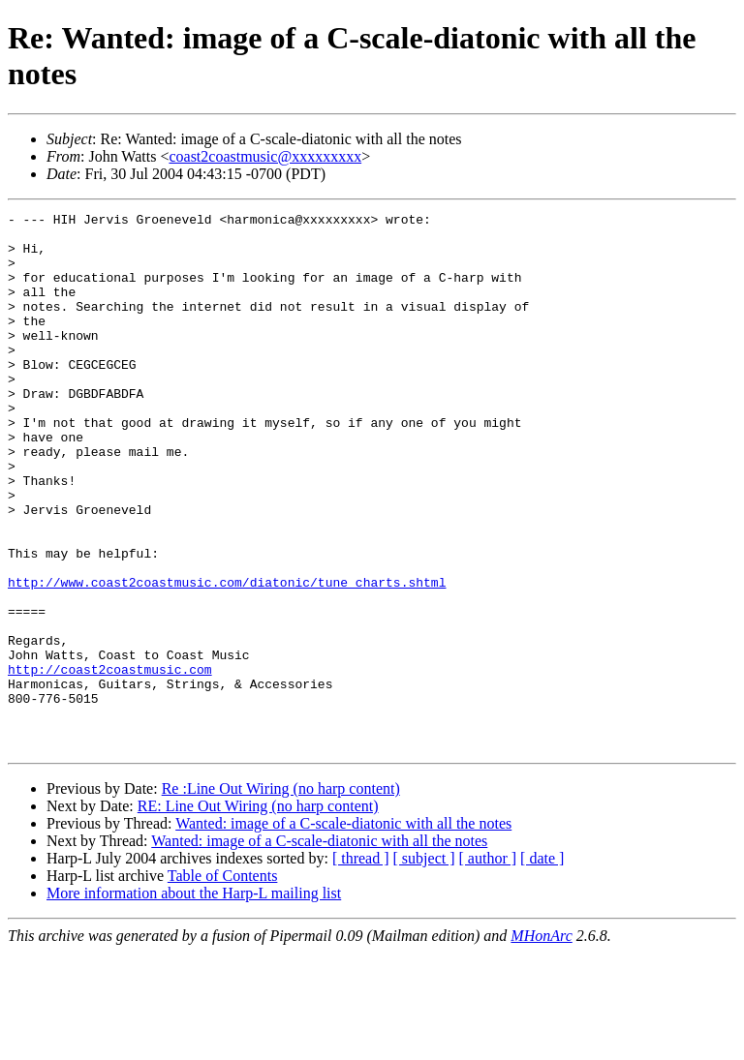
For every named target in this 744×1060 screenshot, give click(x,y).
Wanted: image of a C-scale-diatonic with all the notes (343, 931)
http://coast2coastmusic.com (110, 762)
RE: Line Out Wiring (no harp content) (258, 913)
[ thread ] (360, 965)
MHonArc (541, 1043)
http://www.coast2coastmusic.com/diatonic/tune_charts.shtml (227, 657)
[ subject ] (424, 965)
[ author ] (488, 965)
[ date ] (542, 965)
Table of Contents (223, 983)
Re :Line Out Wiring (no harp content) (281, 896)
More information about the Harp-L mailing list (193, 1000)
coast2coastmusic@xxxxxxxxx (265, 156)
